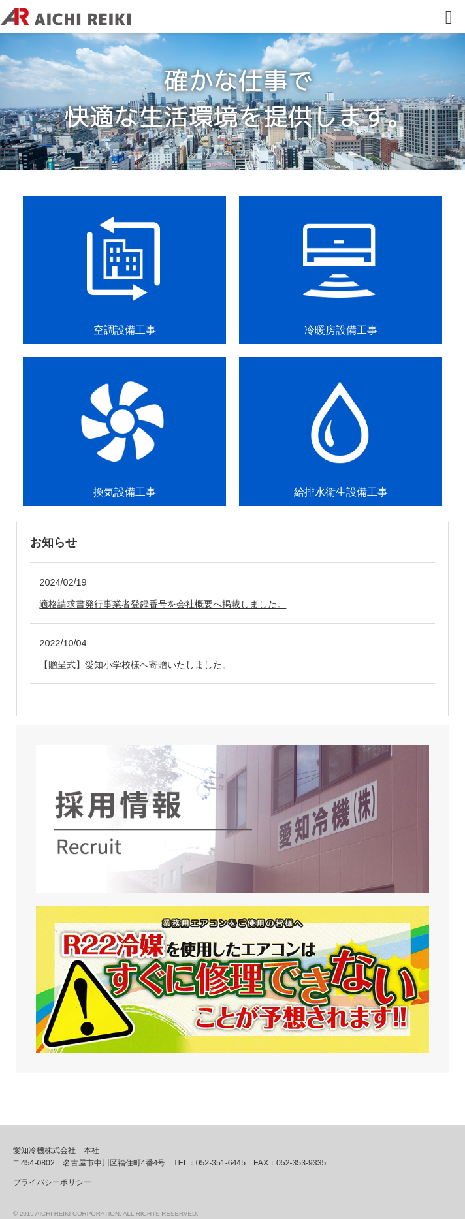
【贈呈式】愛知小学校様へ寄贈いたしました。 (135, 664)
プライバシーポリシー (52, 1182)
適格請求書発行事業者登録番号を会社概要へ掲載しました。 (162, 604)
